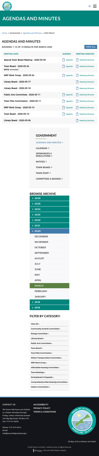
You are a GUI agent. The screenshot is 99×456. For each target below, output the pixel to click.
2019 (36, 302)
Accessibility (40, 404)
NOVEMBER (41, 242)
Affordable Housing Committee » (45, 367)
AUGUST (39, 258)
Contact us (8, 404)
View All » (35, 324)
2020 (36, 231)
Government (46, 135)
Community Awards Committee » (45, 329)
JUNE (38, 269)
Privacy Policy (41, 408)
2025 (36, 203)
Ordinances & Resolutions (44, 154)
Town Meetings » (38, 372)
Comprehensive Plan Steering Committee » (49, 382)
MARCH (39, 285)
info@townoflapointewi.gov (14, 433)
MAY (37, 274)
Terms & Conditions (44, 412)
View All (91, 47)
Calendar (41, 148)
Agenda (69, 60)
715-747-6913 (15, 427)
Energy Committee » (40, 333)
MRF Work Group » (39, 363)
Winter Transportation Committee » (46, 358)
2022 (36, 220)
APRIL (38, 280)
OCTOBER (40, 247)
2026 (36, 198)
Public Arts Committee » (41, 343)
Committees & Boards (48, 179)
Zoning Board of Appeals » (42, 377)
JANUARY (40, 296)
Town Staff (42, 173)
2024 (36, 209)
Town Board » (37, 348)
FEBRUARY (41, 291)
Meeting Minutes (87, 60)
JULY (37, 264)
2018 (36, 307)
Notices (40, 162)
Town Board (43, 167)
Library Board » (37, 338)
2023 (36, 214)
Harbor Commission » (40, 387)
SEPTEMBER (42, 253)
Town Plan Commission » (41, 353)
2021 (36, 225)
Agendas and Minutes (48, 142)
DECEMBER (41, 236)
